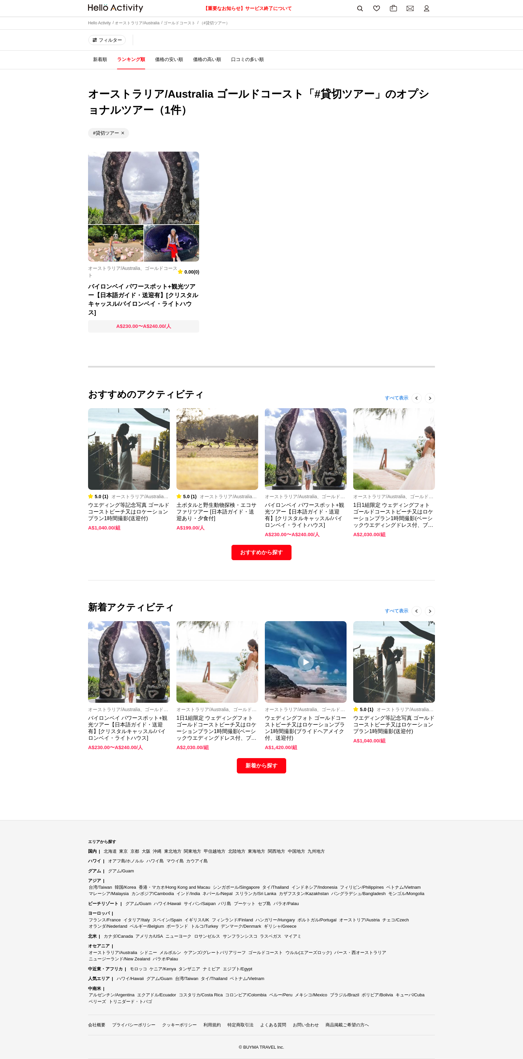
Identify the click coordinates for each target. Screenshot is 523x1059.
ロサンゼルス (207, 936)
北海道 (110, 851)
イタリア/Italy (136, 919)
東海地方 (256, 851)
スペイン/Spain (167, 919)
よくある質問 (273, 1024)
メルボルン (170, 952)
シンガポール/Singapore (236, 887)
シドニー (148, 952)
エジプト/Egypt (237, 968)
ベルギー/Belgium (147, 926)
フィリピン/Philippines (362, 887)
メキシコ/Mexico (311, 994)
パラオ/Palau (286, 903)
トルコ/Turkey (204, 926)
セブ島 (264, 903)
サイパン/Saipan (200, 903)
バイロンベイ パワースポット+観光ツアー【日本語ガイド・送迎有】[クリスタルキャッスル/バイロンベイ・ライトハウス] (143, 299)
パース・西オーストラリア (360, 952)
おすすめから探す (261, 552)
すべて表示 (396, 398)
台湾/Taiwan (100, 887)
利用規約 (212, 1024)
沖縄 (157, 851)
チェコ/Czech (395, 919)
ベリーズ (97, 1001)
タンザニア (189, 968)
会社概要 (96, 1024)
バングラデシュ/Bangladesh (358, 893)
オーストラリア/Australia (137, 23)
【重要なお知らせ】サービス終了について (247, 8)
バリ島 (224, 903)
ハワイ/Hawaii (167, 903)
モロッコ (138, 968)
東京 (123, 851)
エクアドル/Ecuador (156, 994)
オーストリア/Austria (359, 919)
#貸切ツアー (106, 133)
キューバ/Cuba (410, 994)
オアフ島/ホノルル (126, 860)
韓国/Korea (125, 887)
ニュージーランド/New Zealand (119, 958)
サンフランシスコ (240, 936)
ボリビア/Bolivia (377, 994)
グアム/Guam (121, 870)
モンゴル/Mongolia (406, 893)
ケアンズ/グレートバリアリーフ (215, 952)
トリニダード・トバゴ (130, 1001)
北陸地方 (236, 851)
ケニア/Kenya (162, 968)
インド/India (188, 893)
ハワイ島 (155, 860)
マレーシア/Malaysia (109, 893)
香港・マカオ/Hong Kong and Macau (174, 887)
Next (427, 408)
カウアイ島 (197, 860)
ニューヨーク (178, 936)
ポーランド (177, 926)
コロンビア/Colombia (246, 994)
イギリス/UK (196, 919)
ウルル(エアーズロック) (309, 952)
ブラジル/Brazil (344, 994)
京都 (134, 851)
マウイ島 (175, 860)
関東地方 (192, 851)
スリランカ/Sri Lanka (256, 893)
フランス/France (105, 919)
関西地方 (276, 851)
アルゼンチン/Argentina (111, 994)
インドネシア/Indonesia (315, 887)
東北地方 (172, 851)
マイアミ (293, 936)
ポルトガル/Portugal (317, 919)
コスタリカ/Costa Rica (201, 994)
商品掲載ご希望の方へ (347, 1024)
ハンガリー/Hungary (275, 919)
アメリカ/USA (149, 936)
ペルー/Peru (281, 994)
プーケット (244, 903)
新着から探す (261, 765)
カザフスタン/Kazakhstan (304, 893)
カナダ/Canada (118, 936)
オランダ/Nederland (108, 926)
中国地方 (296, 851)
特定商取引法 (240, 1024)
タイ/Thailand (275, 887)
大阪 (146, 851)
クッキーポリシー (179, 1024)
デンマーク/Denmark (241, 926)
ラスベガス (271, 936)
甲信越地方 (214, 851)
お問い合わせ (306, 1024)
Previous (413, 408)
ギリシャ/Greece (280, 926)
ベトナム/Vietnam (403, 887)
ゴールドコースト (179, 23)
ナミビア (211, 968)
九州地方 (316, 851)
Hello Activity (99, 23)
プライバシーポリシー (133, 1024)
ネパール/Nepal (217, 893)
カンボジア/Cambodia (152, 893)
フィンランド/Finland (232, 919)
